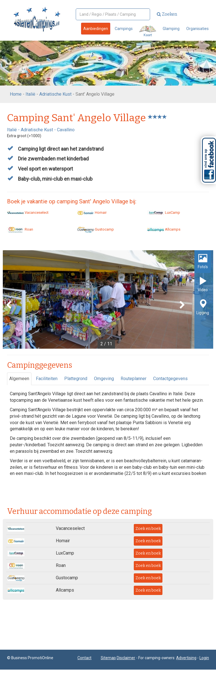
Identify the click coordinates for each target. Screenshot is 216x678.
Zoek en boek (148, 528)
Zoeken (167, 14)
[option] (108, 299)
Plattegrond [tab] (75, 378)
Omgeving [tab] (104, 378)
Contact (84, 658)
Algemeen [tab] (19, 378)
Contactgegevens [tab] (170, 378)
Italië (30, 94)
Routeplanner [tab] (133, 378)
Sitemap (108, 658)
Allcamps (163, 229)
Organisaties (197, 28)
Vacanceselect (28, 212)
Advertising (186, 658)
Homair (92, 212)
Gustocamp (95, 229)
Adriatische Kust (55, 94)
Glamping (171, 28)
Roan (20, 229)
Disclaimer (126, 658)
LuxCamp (163, 212)
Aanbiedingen (95, 28)
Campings (124, 28)
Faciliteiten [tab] (47, 378)
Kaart (147, 31)
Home (16, 94)
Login (204, 658)
